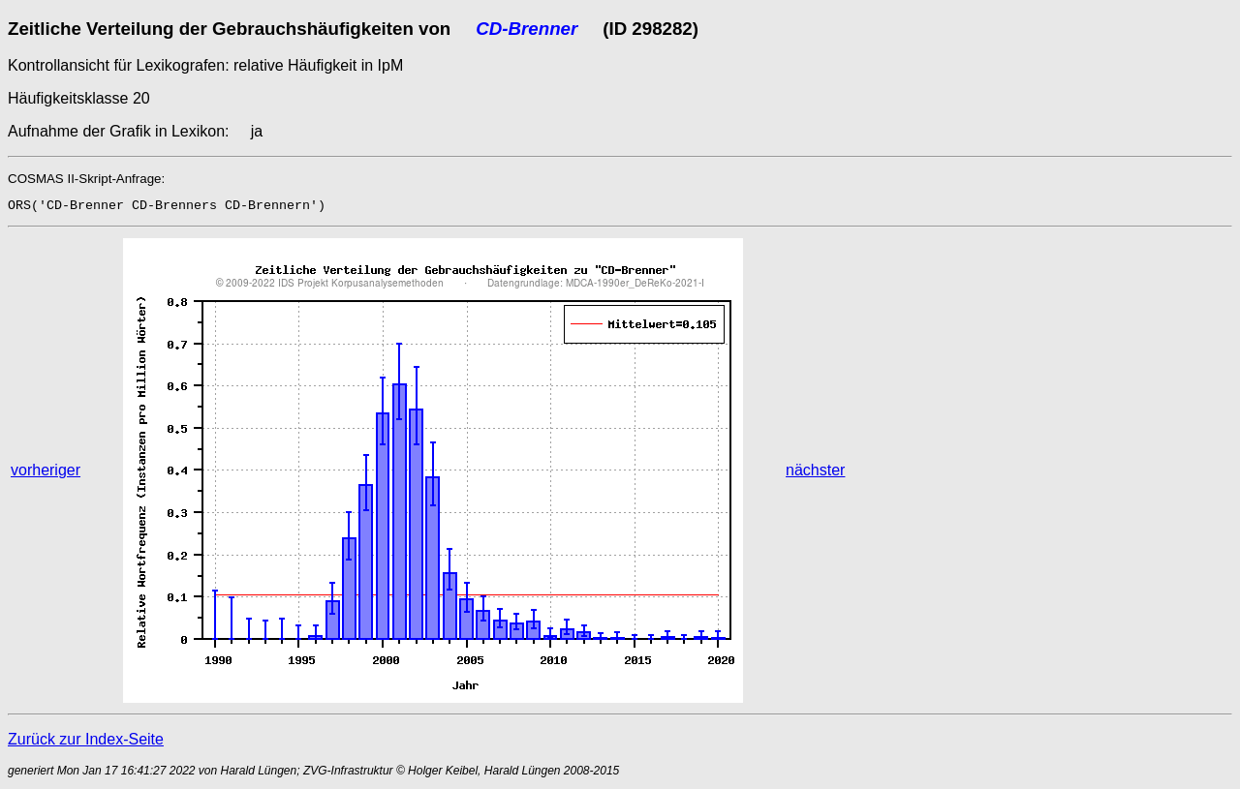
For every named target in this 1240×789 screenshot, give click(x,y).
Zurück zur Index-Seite (86, 739)
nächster (815, 470)
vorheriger (45, 470)
